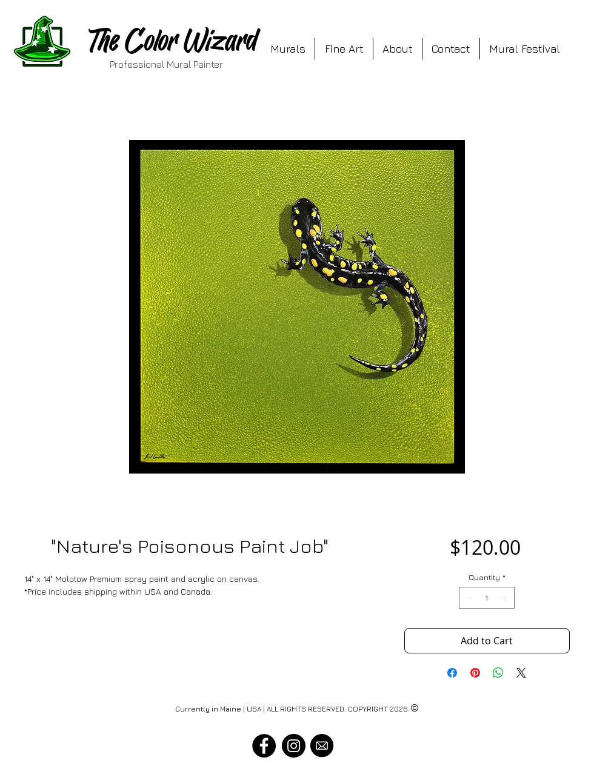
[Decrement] (468, 597)
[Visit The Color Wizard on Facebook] (264, 746)
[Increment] (506, 597)
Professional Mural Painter (166, 64)
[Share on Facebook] (452, 673)
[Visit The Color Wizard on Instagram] (293, 746)
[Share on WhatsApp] (498, 673)
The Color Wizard (172, 43)
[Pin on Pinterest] (475, 673)
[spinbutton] (487, 597)
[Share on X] (521, 673)
